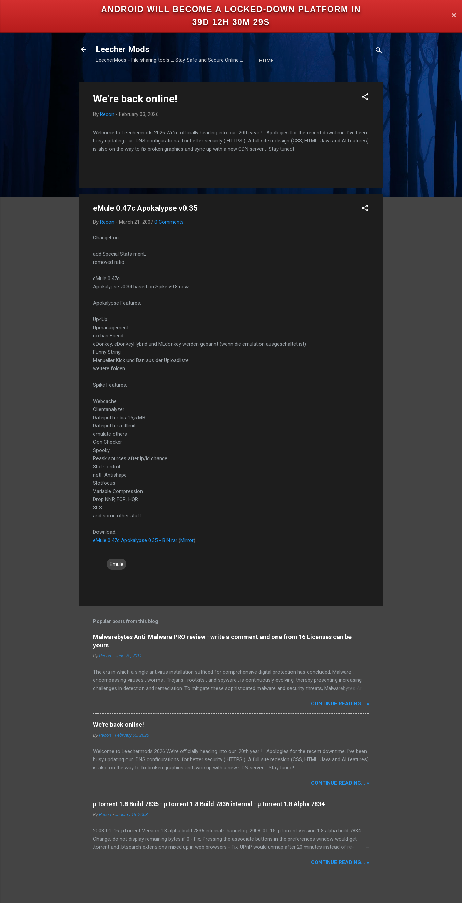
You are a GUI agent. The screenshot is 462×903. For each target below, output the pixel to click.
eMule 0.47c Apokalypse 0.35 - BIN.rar (135, 540)
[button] (365, 98)
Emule (116, 564)
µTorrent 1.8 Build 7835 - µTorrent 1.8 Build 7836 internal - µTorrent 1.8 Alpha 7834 (209, 804)
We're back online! (135, 99)
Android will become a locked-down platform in (231, 9)
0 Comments (169, 222)
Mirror (187, 540)
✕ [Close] (454, 15)
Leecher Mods (122, 49)
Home (266, 61)
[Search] (379, 51)
